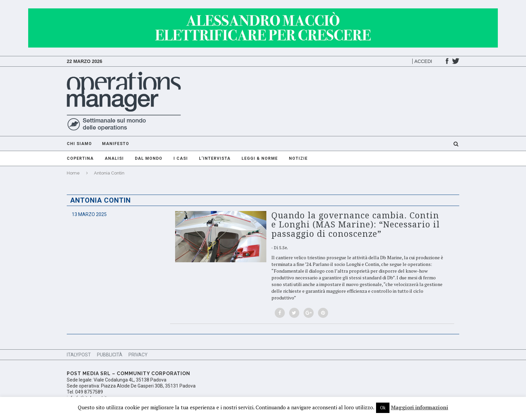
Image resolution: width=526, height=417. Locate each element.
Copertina (80, 158)
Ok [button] (382, 408)
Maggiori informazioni (419, 407)
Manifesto (115, 143)
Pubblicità (109, 354)
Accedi (423, 61)
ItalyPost (79, 354)
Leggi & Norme (260, 158)
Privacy (138, 354)
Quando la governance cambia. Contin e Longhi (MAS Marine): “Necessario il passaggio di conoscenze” (355, 225)
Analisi (114, 158)
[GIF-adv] (263, 11)
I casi (180, 158)
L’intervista (214, 158)
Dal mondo (148, 158)
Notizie (298, 158)
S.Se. (283, 248)
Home (73, 173)
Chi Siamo (79, 143)
